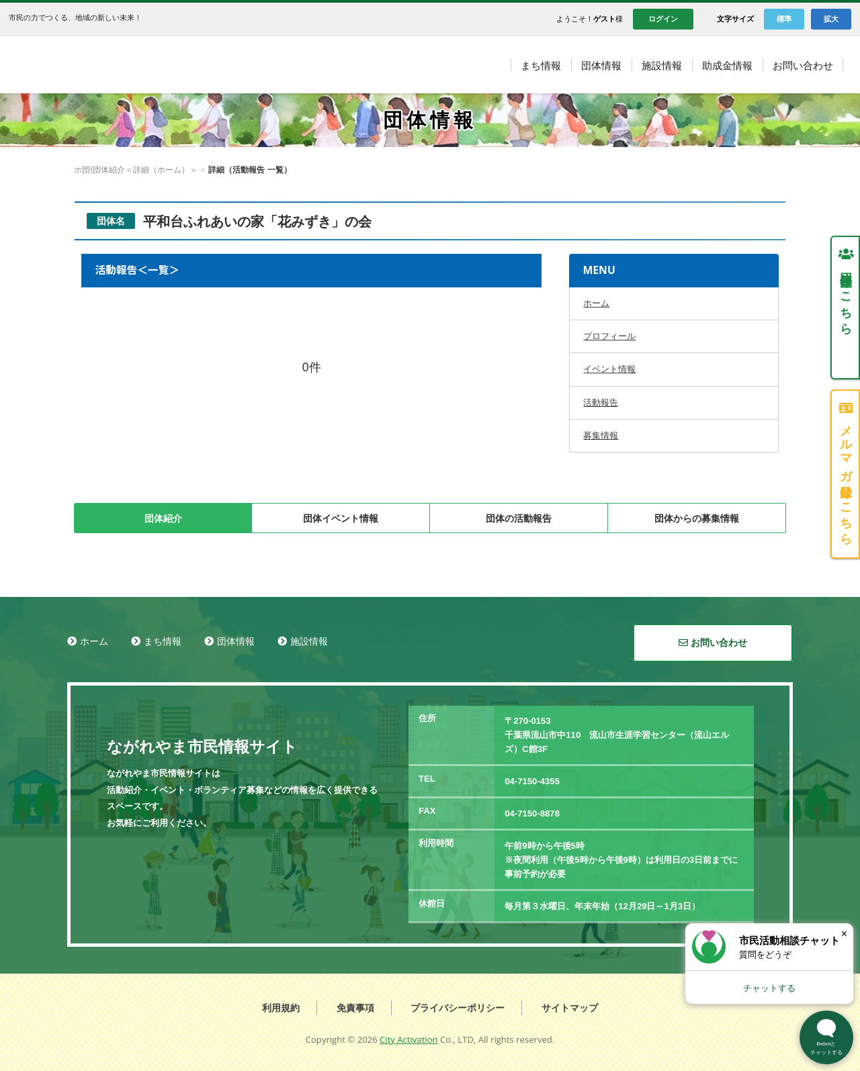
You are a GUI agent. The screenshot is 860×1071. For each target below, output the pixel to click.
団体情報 (126, 170)
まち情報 (162, 641)
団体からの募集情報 (696, 518)
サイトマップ (570, 1008)
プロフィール (609, 336)
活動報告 (600, 403)
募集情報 (600, 435)
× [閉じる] (844, 933)
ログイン (663, 19)
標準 (784, 19)
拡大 (831, 19)
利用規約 (281, 1008)
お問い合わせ (713, 642)
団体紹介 (163, 518)
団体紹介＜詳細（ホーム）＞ (205, 170)
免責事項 (355, 1008)
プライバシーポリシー (458, 1008)
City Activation (409, 1039)
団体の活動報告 (519, 518)
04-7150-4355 (532, 781)
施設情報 (309, 641)
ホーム (86, 170)
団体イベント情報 (340, 518)
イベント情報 (609, 369)
